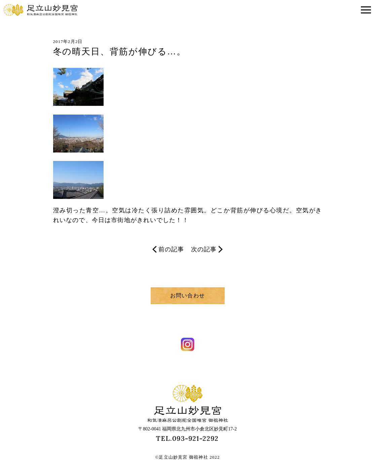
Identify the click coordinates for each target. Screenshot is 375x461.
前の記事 (168, 249)
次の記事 (207, 249)
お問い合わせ (187, 295)
